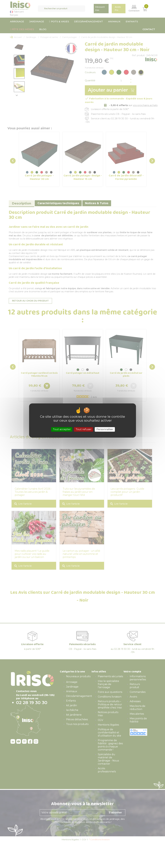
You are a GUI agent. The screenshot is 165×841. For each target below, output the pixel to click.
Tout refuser (84, 429)
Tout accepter (62, 429)
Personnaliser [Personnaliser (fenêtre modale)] (104, 429)
